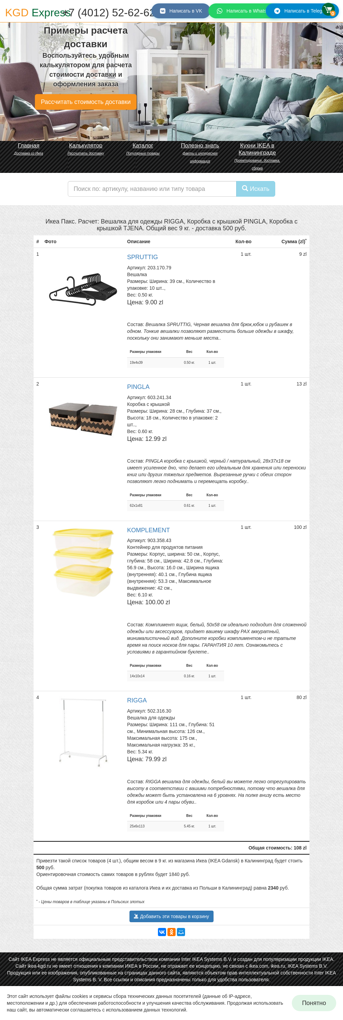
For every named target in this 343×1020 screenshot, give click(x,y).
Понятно (314, 1003)
